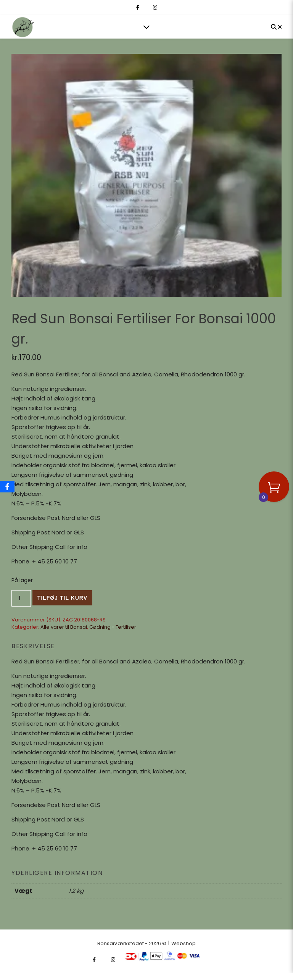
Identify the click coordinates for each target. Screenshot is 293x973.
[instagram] (155, 7)
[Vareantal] (21, 598)
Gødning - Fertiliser (112, 627)
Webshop (183, 943)
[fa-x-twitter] (146, 7)
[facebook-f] (138, 7)
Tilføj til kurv (62, 598)
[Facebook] (7, 486)
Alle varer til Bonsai (63, 627)
